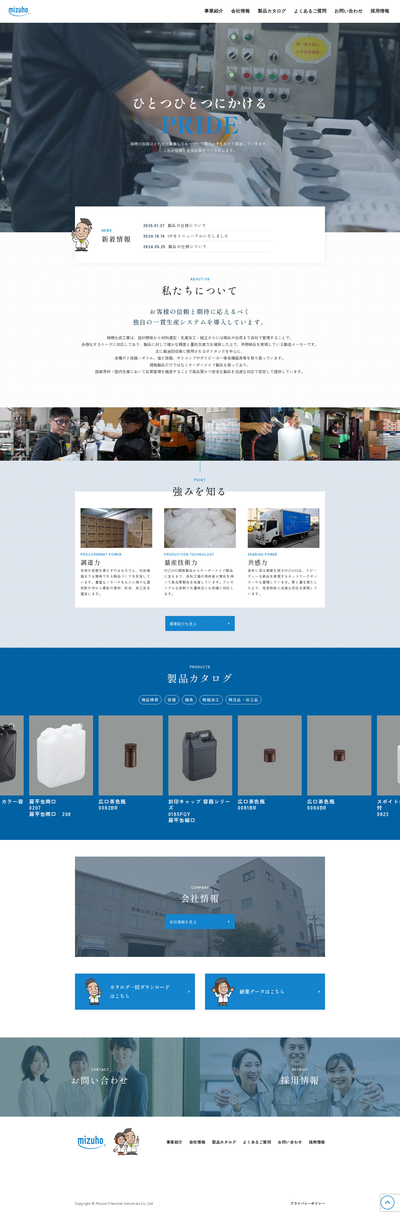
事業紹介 (213, 10)
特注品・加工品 (244, 699)
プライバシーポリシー (307, 1203)
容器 (172, 699)
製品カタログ (272, 10)
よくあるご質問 (310, 10)
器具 (189, 699)
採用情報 (380, 10)
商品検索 (150, 699)
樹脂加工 (211, 699)
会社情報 (240, 10)
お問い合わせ (348, 10)
